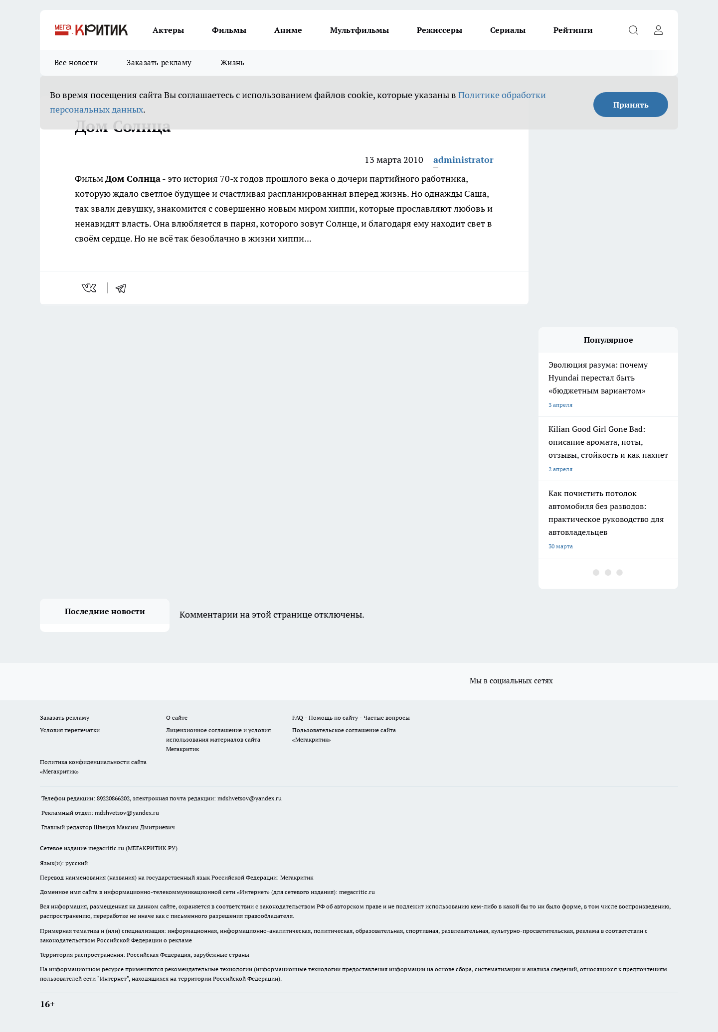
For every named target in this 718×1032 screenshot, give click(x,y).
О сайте (176, 717)
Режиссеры (439, 30)
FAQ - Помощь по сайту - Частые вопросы (351, 717)
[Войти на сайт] (658, 30)
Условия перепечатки (70, 730)
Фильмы (229, 30)
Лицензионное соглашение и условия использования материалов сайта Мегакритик (218, 739)
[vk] (90, 288)
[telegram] (124, 288)
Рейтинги (573, 30)
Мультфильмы (359, 30)
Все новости (76, 62)
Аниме (288, 30)
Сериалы (508, 30)
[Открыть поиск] (633, 30)
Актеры (168, 30)
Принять (631, 105)
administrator (463, 159)
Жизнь (232, 62)
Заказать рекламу (159, 62)
